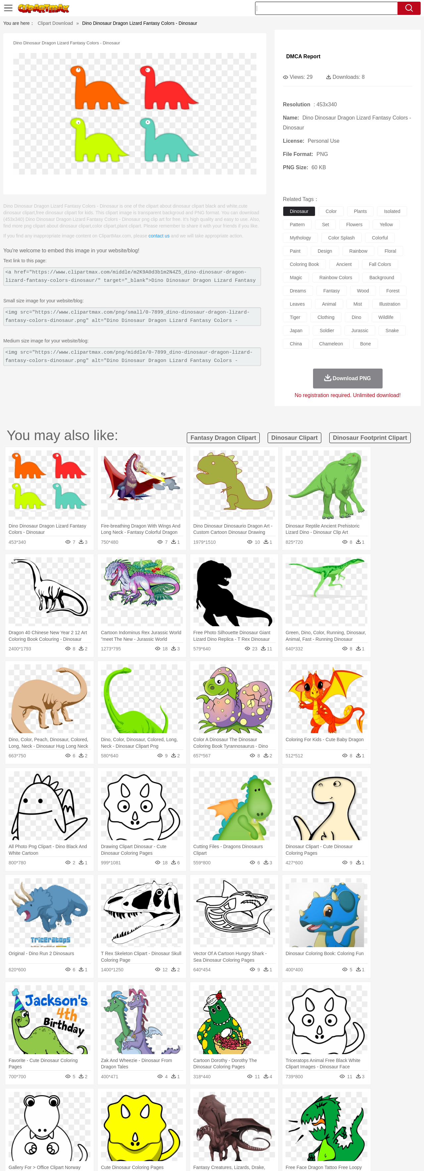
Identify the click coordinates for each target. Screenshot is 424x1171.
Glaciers (169, 1100)
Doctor (147, 1120)
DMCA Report (303, 56)
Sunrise (239, 1100)
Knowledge (216, 1130)
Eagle (165, 1110)
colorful (380, 237)
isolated (392, 211)
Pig (310, 1110)
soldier (327, 330)
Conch (111, 1100)
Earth (126, 1100)
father (255, 1120)
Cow (126, 1110)
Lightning (205, 1100)
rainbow (358, 251)
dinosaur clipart (294, 437)
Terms (301, 1157)
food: (23, 1139)
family (85, 1120)
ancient (344, 264)
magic (296, 277)
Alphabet (304, 1130)
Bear (53, 1110)
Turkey (356, 1110)
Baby (56, 1120)
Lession (346, 1130)
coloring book (304, 264)
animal (329, 304)
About (284, 1157)
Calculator (326, 1130)
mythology (300, 237)
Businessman (125, 1120)
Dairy (60, 1140)
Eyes (172, 1120)
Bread (283, 1140)
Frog (212, 1110)
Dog (138, 1110)
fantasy (331, 290)
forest (392, 290)
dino (356, 317)
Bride (70, 1120)
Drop (319, 1100)
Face (286, 1120)
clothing (325, 317)
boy (241, 1120)
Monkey (279, 1110)
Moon (223, 1100)
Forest (333, 1100)
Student (45, 1130)
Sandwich (158, 1140)
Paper (271, 1130)
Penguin (324, 1110)
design (325, 251)
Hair (219, 1120)
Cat (96, 1110)
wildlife (386, 317)
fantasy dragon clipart (223, 437)
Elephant (183, 1110)
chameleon (331, 343)
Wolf (371, 1110)
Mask (42, 1120)
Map (198, 1130)
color (331, 211)
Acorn (42, 1100)
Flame (152, 1100)
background (381, 277)
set (325, 224)
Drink (92, 1140)
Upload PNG (394, 1157)
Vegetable (200, 1140)
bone (365, 343)
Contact (350, 1157)
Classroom (98, 1130)
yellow (386, 224)
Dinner (237, 1140)
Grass (187, 1100)
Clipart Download (55, 23)
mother (102, 1120)
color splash (341, 237)
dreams (298, 290)
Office (287, 1130)
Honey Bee (230, 1110)
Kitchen (220, 1140)
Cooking (300, 1140)
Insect (250, 1110)
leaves (297, 304)
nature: (25, 1099)
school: (25, 1129)
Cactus (94, 1100)
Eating (267, 1140)
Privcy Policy (325, 1157)
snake (392, 330)
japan (296, 330)
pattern (297, 224)
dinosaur (299, 211)
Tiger (341, 1110)
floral (390, 251)
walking (189, 1120)
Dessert (76, 1140)
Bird (65, 1110)
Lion (264, 1110)
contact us (159, 235)
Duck (151, 1110)
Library (237, 1130)
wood (363, 290)
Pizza (252, 1140)
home (205, 1120)
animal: (25, 1109)
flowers (354, 224)
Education (156, 1130)
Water (276, 1100)
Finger (300, 1120)
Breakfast (42, 1140)
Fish (199, 1110)
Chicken (110, 1110)
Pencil (137, 1130)
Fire (138, 1100)
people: (25, 1119)
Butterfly (81, 1110)
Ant (41, 1110)
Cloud (305, 1100)
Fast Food (110, 1140)
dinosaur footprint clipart (370, 437)
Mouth (271, 1120)
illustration (389, 304)
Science (255, 1130)
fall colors (380, 264)
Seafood (179, 1140)
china (296, 343)
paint (295, 251)
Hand (315, 1120)
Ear (161, 1120)
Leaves (77, 1100)
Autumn (59, 1100)
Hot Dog (319, 1140)
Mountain (258, 1100)
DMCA (369, 1157)
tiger (295, 317)
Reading (120, 1130)
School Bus (180, 1130)
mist (357, 304)
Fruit (128, 1140)
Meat (140, 1140)
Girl (231, 1120)
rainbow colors (335, 277)
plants (360, 211)
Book (79, 1130)
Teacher (64, 1130)
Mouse (296, 1110)
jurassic (359, 330)
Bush (290, 1100)
